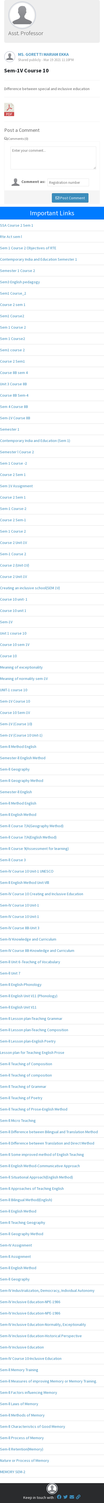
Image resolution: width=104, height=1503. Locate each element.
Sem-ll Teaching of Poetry (21, 1097)
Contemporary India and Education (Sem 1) (35, 440)
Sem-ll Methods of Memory (22, 1415)
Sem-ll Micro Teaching (18, 1120)
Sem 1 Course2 (12, 338)
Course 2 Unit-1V (13, 542)
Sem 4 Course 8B (14, 406)
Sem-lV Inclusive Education (22, 1347)
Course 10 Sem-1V (15, 712)
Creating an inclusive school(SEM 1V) (30, 587)
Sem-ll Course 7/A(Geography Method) (32, 825)
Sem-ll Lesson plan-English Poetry (28, 1041)
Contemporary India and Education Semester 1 (38, 259)
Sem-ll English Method (18, 814)
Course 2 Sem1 (12, 361)
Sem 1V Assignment (16, 485)
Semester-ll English (16, 791)
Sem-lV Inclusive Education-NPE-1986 (30, 1301)
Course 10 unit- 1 (13, 599)
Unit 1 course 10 (13, 633)
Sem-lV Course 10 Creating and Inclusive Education (41, 893)
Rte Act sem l (11, 236)
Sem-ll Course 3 (13, 859)
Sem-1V (6, 621)
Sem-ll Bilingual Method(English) (26, 1199)
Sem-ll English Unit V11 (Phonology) (28, 995)
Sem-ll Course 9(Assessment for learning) (34, 848)
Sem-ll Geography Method (21, 780)
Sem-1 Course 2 (13, 553)
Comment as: (33, 181)
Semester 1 (9, 429)
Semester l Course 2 (17, 451)
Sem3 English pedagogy (20, 281)
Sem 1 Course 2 (13, 327)
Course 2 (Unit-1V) (14, 565)
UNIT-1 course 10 (13, 689)
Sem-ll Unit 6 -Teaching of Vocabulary (30, 961)
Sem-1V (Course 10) (16, 723)
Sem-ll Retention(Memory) (21, 1449)
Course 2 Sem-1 (13, 519)
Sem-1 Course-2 (13, 508)
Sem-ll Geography (15, 769)
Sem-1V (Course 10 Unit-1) (21, 735)
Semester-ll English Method (22, 757)
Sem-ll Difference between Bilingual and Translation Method (49, 1131)
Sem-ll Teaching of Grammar (23, 1086)
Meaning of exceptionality (21, 667)
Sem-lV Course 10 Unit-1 (19, 905)
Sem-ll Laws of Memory (19, 1403)
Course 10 (8, 655)
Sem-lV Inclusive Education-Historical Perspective (41, 1335)
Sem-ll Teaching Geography (22, 1222)
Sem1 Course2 (12, 315)
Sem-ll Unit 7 (10, 973)
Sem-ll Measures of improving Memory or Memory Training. (48, 1381)
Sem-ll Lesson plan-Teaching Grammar (31, 1018)
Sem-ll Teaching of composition (26, 1075)
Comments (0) (16, 139)
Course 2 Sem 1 (13, 474)
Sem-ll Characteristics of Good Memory (32, 1426)
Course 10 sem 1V (14, 644)
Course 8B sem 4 (14, 372)
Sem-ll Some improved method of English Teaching (42, 1154)
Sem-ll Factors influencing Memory (28, 1392)
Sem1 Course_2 (13, 293)
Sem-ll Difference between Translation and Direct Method (47, 1143)
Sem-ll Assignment (15, 1256)
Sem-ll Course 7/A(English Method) (28, 837)
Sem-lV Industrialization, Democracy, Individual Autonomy (47, 1290)
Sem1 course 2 (12, 349)
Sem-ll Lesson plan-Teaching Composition (34, 1029)
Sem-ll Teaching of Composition (26, 1063)
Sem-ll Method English (18, 746)
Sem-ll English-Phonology (21, 984)
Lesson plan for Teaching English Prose (32, 1052)
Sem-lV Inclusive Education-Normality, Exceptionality (43, 1324)
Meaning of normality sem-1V (24, 678)
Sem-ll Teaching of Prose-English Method (33, 1109)
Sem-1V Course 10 (15, 701)
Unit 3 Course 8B (13, 383)
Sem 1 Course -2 (13, 463)
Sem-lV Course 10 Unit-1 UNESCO (27, 871)
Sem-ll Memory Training (19, 1369)
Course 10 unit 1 (13, 610)
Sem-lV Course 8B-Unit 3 (19, 927)
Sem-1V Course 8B (15, 417)
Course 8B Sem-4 (14, 395)
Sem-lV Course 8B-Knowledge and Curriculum (37, 950)
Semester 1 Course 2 (17, 270)
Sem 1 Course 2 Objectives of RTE (28, 247)
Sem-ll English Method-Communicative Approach (40, 1165)
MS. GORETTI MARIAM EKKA (43, 54)
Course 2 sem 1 (13, 304)
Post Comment (70, 197)
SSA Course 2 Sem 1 (16, 225)
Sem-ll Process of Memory (22, 1437)
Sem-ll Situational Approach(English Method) (36, 1177)
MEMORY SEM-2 (12, 1471)
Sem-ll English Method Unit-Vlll (24, 882)
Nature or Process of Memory (24, 1460)
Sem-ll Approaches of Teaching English (32, 1188)
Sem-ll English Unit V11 (18, 1007)
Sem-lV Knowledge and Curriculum (28, 939)
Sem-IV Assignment (16, 1245)
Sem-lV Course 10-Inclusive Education (31, 1358)
